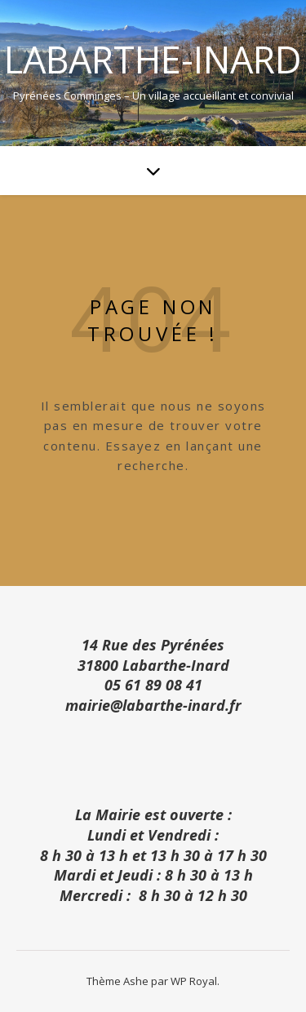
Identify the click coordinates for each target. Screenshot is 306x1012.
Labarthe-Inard (153, 59)
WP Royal (194, 981)
